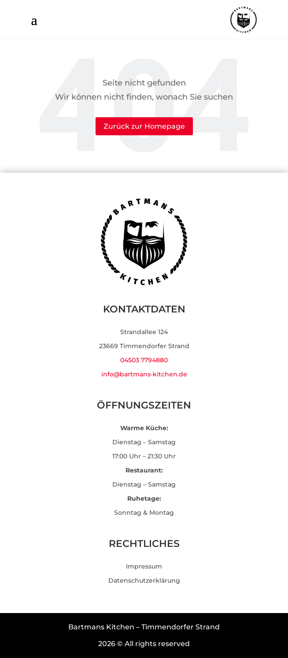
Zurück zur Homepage (144, 126)
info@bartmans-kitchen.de (144, 374)
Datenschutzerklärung (144, 580)
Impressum (144, 566)
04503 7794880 (144, 360)
